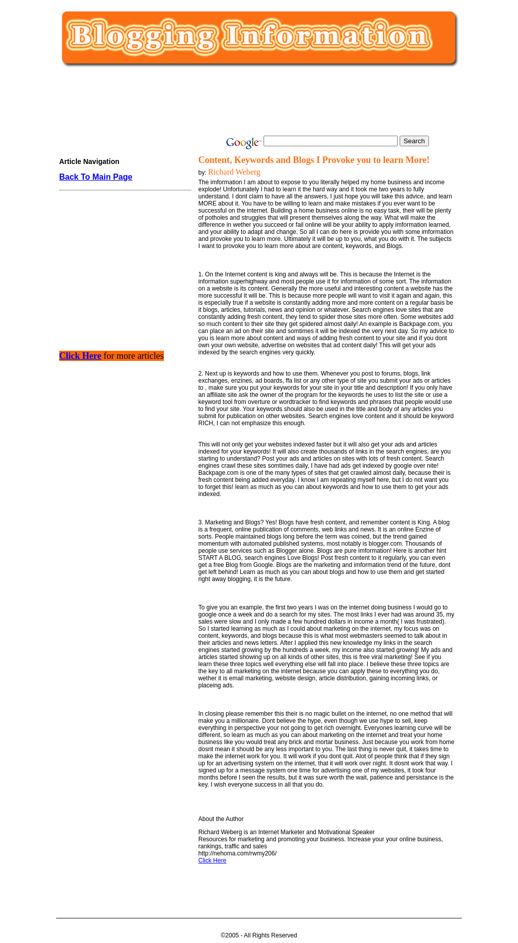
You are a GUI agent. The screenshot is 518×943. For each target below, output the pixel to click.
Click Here (212, 860)
